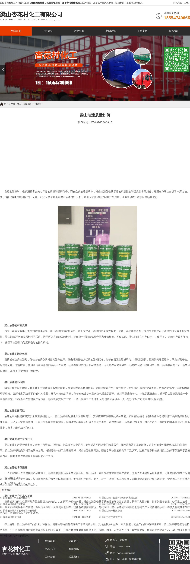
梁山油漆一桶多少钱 (112, 513)
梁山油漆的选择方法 (112, 519)
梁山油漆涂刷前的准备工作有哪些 (19, 513)
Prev (1, 66)
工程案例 (142, 31)
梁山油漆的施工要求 (112, 506)
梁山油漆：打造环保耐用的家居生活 (119, 500)
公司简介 (47, 31)
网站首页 (16, 31)
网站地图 (177, 3)
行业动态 (37, 104)
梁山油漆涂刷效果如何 (14, 506)
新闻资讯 (111, 31)
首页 (19, 104)
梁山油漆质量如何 (12, 519)
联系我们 (174, 31)
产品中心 (79, 31)
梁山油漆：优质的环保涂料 (16, 500)
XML (186, 3)
